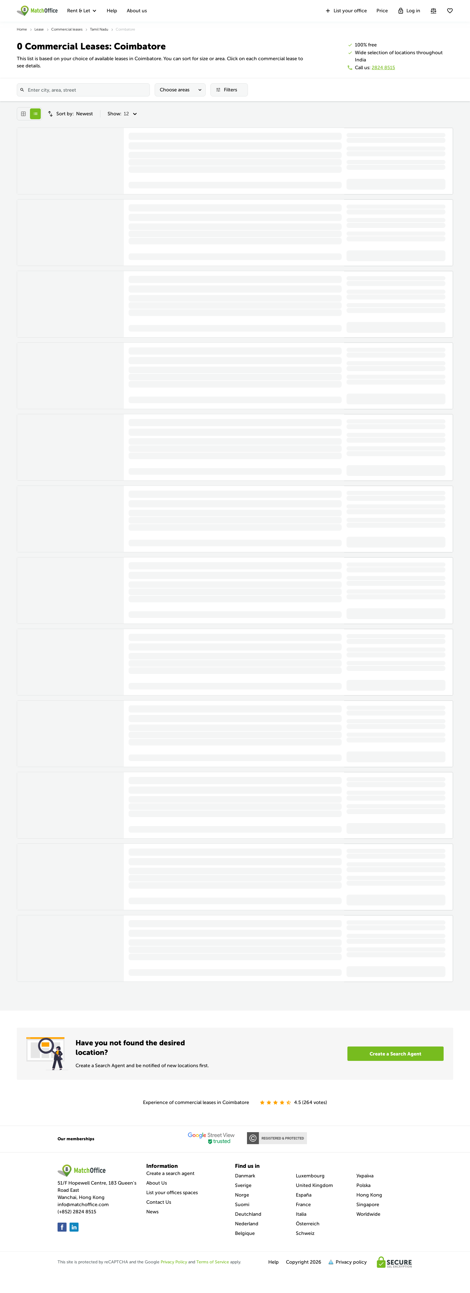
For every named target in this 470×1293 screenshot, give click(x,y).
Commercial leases (66, 29)
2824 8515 (383, 67)
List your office (346, 10)
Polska (363, 1185)
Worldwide (368, 1214)
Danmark (245, 1175)
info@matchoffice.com (83, 1204)
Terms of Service (212, 1262)
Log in (408, 10)
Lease (39, 29)
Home (22, 29)
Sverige (243, 1185)
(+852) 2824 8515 (77, 1211)
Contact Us (158, 1202)
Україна (364, 1175)
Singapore (367, 1204)
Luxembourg (310, 1175)
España (303, 1194)
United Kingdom (314, 1185)
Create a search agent (170, 1173)
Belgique (245, 1233)
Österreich (308, 1223)
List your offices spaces (172, 1192)
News (152, 1211)
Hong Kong (369, 1194)
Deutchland (248, 1214)
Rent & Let (78, 10)
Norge (242, 1194)
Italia (301, 1214)
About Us (156, 1182)
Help (112, 10)
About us (137, 10)
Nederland (246, 1223)
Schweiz (305, 1233)
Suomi (242, 1204)
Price (382, 10)
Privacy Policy (174, 1262)
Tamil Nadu (99, 29)
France (303, 1204)
